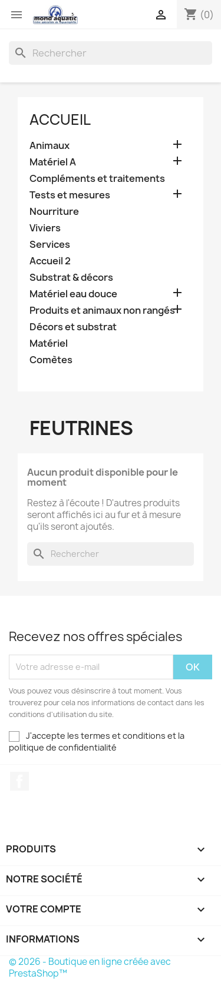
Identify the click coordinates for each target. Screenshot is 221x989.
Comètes (50, 360)
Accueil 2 (50, 261)
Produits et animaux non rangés (102, 310)
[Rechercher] (110, 53)
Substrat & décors (71, 277)
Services (49, 244)
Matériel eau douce (73, 294)
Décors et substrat (73, 327)
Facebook (19, 781)
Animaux (49, 146)
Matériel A (52, 162)
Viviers (45, 228)
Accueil (60, 119)
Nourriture (54, 211)
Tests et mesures (69, 195)
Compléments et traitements (97, 178)
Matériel (48, 343)
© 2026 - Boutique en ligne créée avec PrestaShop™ (90, 967)
